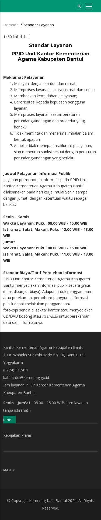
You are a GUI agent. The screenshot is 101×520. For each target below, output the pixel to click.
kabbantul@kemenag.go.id (26, 377)
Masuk (9, 470)
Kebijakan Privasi (18, 435)
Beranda (11, 25)
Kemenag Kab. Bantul (48, 500)
